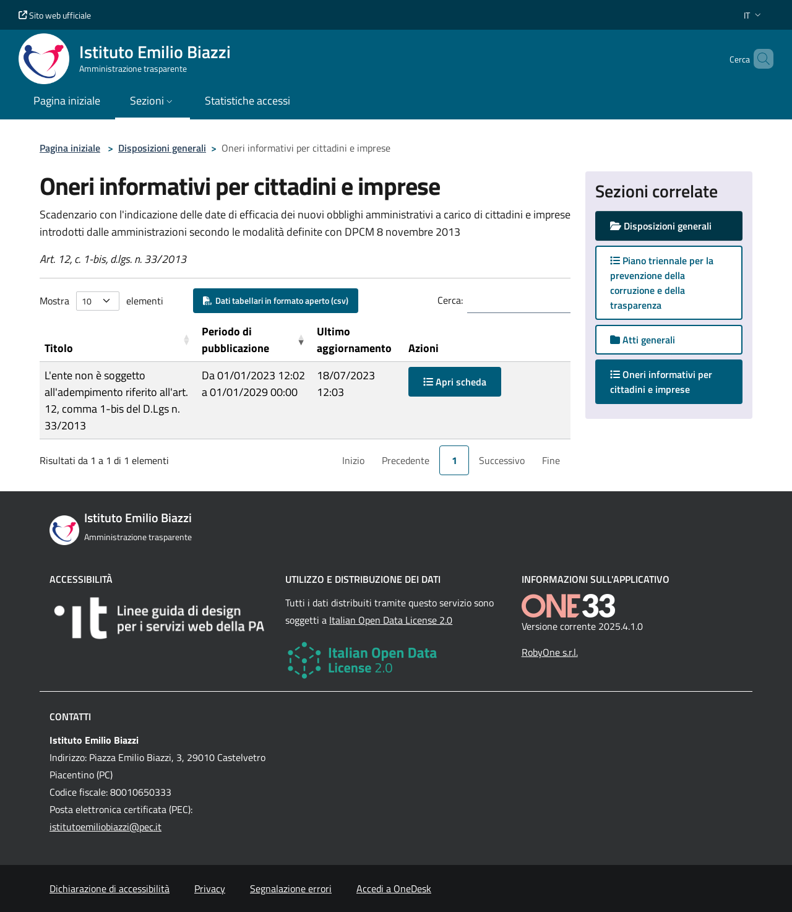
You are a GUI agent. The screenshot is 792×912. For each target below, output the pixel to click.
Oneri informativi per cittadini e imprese (662, 382)
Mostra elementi (101, 301)
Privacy (209, 888)
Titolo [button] (59, 348)
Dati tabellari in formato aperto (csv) (275, 300)
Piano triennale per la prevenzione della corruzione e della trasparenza (661, 282)
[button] (753, 15)
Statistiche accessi (247, 100)
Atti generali (642, 339)
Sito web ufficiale (55, 15)
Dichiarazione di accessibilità (110, 888)
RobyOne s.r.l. (550, 652)
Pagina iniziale (70, 147)
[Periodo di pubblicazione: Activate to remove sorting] (254, 340)
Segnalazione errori (291, 888)
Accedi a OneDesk (393, 888)
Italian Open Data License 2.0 (390, 620)
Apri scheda (454, 381)
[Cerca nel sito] (758, 59)
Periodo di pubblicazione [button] (235, 339)
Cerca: (450, 300)
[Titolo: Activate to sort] (118, 340)
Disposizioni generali (162, 147)
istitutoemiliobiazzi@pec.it (105, 826)
